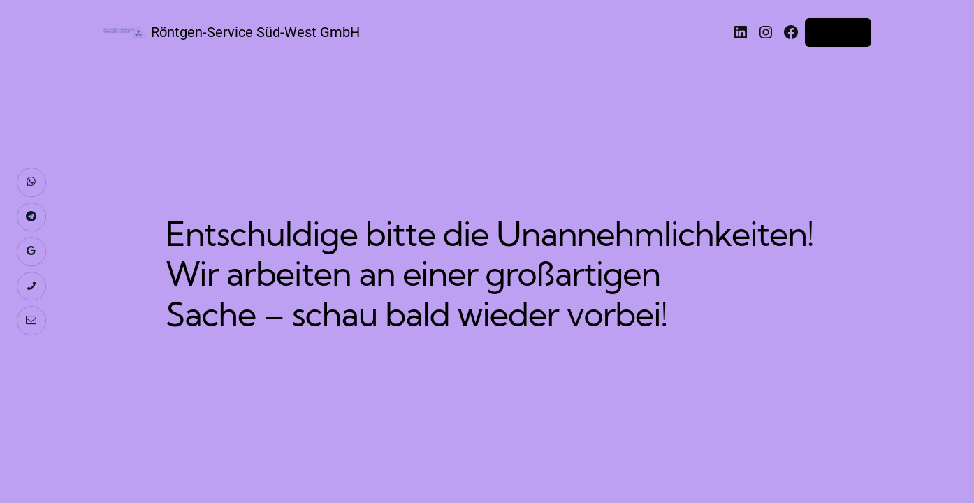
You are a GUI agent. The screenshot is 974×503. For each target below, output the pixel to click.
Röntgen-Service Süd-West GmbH (255, 32)
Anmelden (838, 32)
